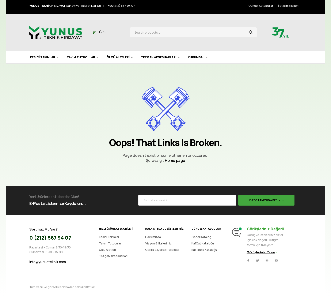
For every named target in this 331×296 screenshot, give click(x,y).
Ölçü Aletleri (107, 250)
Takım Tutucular (110, 243)
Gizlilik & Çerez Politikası (162, 250)
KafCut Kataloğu (202, 243)
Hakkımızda (153, 237)
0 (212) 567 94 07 (50, 237)
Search (251, 32)
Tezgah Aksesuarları (113, 256)
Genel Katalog (201, 237)
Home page (175, 160)
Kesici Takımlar (109, 237)
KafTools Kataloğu (204, 250)
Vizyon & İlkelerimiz (158, 243)
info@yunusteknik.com (47, 261)
